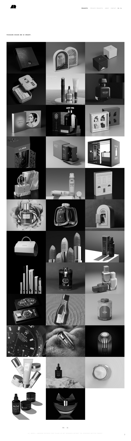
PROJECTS (84, 8)
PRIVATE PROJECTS (96, 8)
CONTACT (113, 8)
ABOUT (107, 8)
